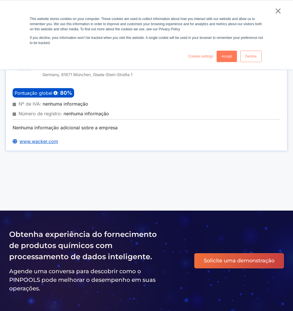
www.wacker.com (38, 141)
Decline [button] (251, 56)
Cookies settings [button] (200, 56)
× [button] (278, 10)
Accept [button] (226, 56)
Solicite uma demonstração (239, 260)
